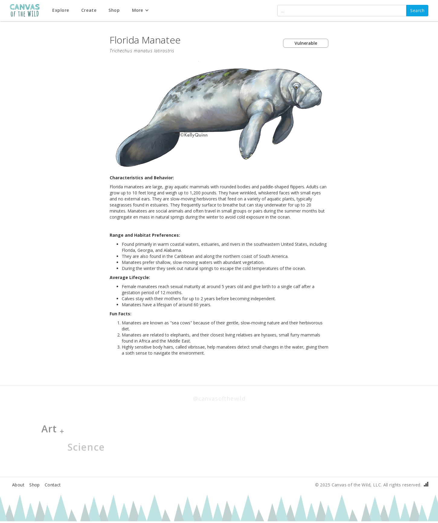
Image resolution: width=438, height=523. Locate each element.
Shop (34, 485)
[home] (28, 11)
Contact (53, 485)
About (18, 485)
